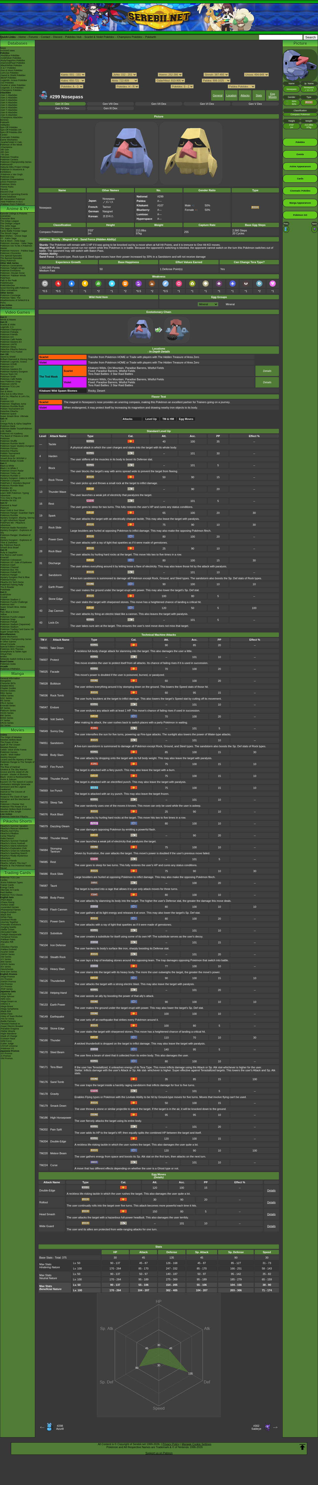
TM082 (43, 838)
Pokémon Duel (7, 456)
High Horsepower (60, 1117)
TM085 (43, 861)
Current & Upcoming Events (14, 194)
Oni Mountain (116, 367)
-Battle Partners (8, 1021)
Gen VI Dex (207, 103)
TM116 (43, 957)
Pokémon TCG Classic (11, 895)
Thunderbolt (57, 980)
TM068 (43, 778)
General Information (10, 678)
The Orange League (10, 223)
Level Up (151, 418)
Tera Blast (56, 1067)
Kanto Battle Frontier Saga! (13, 231)
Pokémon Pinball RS (10, 572)
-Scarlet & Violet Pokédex (12, 85)
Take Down (57, 647)
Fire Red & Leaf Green (11, 555)
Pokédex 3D (6, 488)
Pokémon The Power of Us (13, 806)
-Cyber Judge (7, 1043)
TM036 (43, 695)
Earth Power (56, 586)
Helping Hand (58, 992)
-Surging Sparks (8, 927)
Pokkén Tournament (10, 453)
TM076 (43, 814)
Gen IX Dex (62, 103)
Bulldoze (55, 683)
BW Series (5, 715)
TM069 (43, 790)
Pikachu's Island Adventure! (13, 846)
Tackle (52, 444)
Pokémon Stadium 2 (10, 599)
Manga (17, 673)
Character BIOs (8, 683)
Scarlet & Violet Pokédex (99, 36)
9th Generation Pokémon (12, 199)
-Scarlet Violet (7, 952)
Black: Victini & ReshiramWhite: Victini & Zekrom (15, 778)
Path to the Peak (8, 280)
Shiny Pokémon (8, 260)
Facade (54, 671)
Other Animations (8, 290)
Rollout (43, 1202)
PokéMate (5, 589)
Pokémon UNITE (8, 344)
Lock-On (53, 622)
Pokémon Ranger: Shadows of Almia (15, 536)
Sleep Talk (56, 802)
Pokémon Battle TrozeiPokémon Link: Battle (16, 429)
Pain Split (56, 1129)
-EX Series (5, 966)
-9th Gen (4, 149)
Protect (54, 659)
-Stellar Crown (7, 929)
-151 (2, 944)
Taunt (53, 885)
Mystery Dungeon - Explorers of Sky (16, 531)
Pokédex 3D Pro (8, 490)
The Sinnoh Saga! (9, 233)
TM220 (43, 1153)
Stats (259, 95)
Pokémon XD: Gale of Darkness (16, 562)
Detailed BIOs (7, 686)
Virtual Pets (6, 654)
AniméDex (5, 216)
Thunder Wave (57, 491)
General (217, 95)
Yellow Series (7, 695)
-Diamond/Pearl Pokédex (12, 63)
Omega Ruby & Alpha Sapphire (15, 423)
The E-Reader (7, 587)
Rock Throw (55, 479)
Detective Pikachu (9, 411)
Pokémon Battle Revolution (13, 527)
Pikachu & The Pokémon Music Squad (15, 866)
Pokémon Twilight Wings (12, 268)
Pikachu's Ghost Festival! (12, 843)
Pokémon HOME (8, 364)
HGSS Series (7, 713)
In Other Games (8, 641)
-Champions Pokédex (11, 90)
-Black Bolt (5, 914)
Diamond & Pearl (8, 505)
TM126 (43, 980)
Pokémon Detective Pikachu (14, 816)
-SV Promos (6, 979)
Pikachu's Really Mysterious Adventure (14, 856)
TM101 (43, 921)
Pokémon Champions (11, 329)
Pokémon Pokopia (9, 332)
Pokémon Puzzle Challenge (14, 602)
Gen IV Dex (62, 108)
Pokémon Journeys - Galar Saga (16, 243)
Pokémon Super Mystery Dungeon (17, 446)
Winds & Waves (8, 319)
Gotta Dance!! (7, 838)
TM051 (43, 743)
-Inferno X (5, 1004)
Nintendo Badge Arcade (12, 461)
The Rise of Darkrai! (10, 767)
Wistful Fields (156, 367)
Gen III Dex (110, 108)
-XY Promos (6, 986)
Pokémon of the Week (11, 144)
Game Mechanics (9, 139)
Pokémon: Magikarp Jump (13, 404)
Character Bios (7, 218)
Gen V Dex (255, 103)
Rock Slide (55, 527)
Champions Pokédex (129, 36)
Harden (52, 456)
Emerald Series (8, 705)
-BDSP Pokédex (8, 78)
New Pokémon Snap (10, 381)
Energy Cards (7, 887)
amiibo (3, 656)
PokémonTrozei (8, 579)
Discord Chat (6, 192)
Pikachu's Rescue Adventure (14, 828)
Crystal (3, 597)
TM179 (43, 1105)
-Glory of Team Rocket (11, 1016)
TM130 (43, 992)
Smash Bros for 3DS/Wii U (13, 458)
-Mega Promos (7, 976)
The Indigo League (9, 221)
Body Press (57, 897)
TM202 (43, 1129)
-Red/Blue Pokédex (10, 55)
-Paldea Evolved (8, 949)
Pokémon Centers (9, 159)
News (3, 48)
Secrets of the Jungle (10, 811)
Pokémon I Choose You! (12, 804)
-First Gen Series (8, 971)
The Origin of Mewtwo (11, 737)
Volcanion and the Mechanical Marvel (15, 800)
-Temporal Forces (9, 937)
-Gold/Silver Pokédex (10, 58)
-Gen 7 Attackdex (8, 110)
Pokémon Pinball (8, 622)
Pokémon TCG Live (10, 386)
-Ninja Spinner (7, 996)
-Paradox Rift (6, 942)
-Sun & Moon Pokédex (11, 70)
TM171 (43, 1067)
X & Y (3, 421)
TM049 (43, 731)
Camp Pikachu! (7, 836)
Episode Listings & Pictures (13, 213)
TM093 (43, 909)
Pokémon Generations (11, 265)
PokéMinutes (6, 283)
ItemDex (4, 120)
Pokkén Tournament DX (12, 409)
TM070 (43, 802)
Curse (53, 1165)
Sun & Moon (6, 391)
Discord (57, 36)
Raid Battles (6, 892)
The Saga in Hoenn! (10, 228)
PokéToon (5, 278)
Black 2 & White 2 (9, 468)
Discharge (54, 563)
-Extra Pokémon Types (11, 882)
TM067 (43, 766)
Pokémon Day (7, 177)
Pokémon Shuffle (8, 441)
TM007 (43, 659)
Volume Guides (7, 690)
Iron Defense (58, 945)
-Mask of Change (8, 1036)
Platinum (4, 508)
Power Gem (55, 539)
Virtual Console (7, 644)
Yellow (3, 614)
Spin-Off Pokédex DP (10, 130)
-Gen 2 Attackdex (8, 97)
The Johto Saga (8, 226)
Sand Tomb (57, 1081)
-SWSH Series (7, 954)
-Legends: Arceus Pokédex (13, 80)
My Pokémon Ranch (10, 545)
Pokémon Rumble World (12, 443)
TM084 (43, 850)
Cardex (3, 135)
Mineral (230, 304)
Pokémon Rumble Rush (12, 406)
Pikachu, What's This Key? (13, 863)
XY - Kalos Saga (8, 238)
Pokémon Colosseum (11, 560)
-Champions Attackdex (11, 117)
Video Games (17, 312)
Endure (54, 707)
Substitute (56, 933)
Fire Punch (56, 766)
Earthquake (57, 1016)
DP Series (5, 708)
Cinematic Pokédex (10, 137)
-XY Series (5, 959)
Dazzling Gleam (59, 826)
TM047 (43, 707)
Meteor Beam (58, 1153)
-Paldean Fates (7, 939)
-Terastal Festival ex (10, 1023)
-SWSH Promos (8, 981)
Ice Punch (56, 790)
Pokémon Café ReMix (11, 339)
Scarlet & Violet (7, 324)
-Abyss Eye (6, 994)
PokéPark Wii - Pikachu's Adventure (12, 524)
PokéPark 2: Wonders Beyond (15, 483)
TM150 (43, 1028)
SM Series (5, 725)
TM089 (43, 897)
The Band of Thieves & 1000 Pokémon (14, 437)
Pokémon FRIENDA (10, 669)
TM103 (43, 933)
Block (51, 468)
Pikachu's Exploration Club (13, 848)
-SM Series (5, 957)
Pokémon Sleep (8, 347)
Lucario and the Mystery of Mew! (16, 759)
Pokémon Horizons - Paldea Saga (17, 250)
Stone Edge (55, 598)
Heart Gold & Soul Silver (12, 510)
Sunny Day (57, 731)
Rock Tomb (57, 695)
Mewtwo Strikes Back (11, 740)
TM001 (43, 647)
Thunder (55, 1040)
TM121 (43, 968)
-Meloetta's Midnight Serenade (15, 784)
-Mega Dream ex (8, 1001)
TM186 (43, 1117)
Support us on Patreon (159, 1453)
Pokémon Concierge (10, 295)
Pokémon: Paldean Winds (13, 275)
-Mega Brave (6, 1006)
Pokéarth (150, 36)
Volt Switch (57, 719)
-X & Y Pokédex (8, 68)
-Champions (6, 147)
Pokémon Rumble (9, 515)
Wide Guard (46, 1226)
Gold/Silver (5, 594)
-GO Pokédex (7, 83)
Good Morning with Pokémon (14, 288)
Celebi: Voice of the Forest (13, 749)
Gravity (54, 1093)
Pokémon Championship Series (15, 162)
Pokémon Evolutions (10, 270)
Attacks (245, 95)
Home (22, 36)
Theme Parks (7, 187)
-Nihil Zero (5, 999)
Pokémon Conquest (10, 480)
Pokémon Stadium (9, 627)
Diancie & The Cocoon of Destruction (12, 793)
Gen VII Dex (158, 103)
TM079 (43, 826)
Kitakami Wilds (97, 367)
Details (267, 370)
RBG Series (6, 693)
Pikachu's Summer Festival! (14, 841)
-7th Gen (4, 154)
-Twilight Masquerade (11, 934)
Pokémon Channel (9, 567)
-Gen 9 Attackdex (8, 115)
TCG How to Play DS (10, 498)
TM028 (43, 683)
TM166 (43, 1040)
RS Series (5, 700)
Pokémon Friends (9, 334)
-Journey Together (9, 922)
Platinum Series (8, 710)
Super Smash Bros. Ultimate (14, 416)
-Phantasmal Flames (10, 909)
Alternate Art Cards (9, 890)
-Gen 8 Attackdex (8, 112)
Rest (51, 503)
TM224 (43, 1165)
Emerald (4, 557)
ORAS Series (7, 723)
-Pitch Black (6, 900)
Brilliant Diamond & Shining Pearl (16, 359)
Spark (52, 515)
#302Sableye (256, 1427)
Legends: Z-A (7, 327)
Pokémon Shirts (8, 184)
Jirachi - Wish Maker (10, 754)
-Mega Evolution (8, 912)
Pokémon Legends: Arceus (13, 361)
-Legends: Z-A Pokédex (11, 87)
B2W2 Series (6, 718)
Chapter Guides (8, 688)
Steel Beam (57, 1052)
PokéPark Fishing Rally (11, 584)
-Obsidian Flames (9, 947)
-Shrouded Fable (8, 932)
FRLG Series (6, 703)
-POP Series (6, 989)
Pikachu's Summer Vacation (14, 826)
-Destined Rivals (8, 919)
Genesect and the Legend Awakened (13, 788)
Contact (45, 36)
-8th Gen (4, 152)
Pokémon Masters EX (11, 342)
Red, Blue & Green (9, 612)
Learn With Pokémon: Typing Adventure (14, 494)
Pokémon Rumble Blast (11, 485)
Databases (17, 43)
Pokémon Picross (9, 448)
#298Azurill (60, 1427)
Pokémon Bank (7, 426)
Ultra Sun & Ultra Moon (11, 394)
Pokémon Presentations (12, 179)
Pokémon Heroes (9, 752)
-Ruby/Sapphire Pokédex (12, 60)
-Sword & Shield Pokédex (12, 75)
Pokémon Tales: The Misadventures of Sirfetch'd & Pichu (14, 300)
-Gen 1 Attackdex (8, 95)
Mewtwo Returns (8, 747)
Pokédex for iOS (8, 500)
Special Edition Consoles (12, 646)
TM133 (43, 1004)
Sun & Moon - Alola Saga (12, 241)
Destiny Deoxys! (8, 757)
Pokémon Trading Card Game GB (17, 629)
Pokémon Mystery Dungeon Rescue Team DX (14, 372)
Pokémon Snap (8, 619)
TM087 (43, 885)
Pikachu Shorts (17, 821)
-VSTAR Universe (9, 1046)
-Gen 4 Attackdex (8, 102)
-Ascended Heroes (9, 907)
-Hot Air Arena (7, 1019)
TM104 (43, 945)
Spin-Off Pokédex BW (11, 132)
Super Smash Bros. (10, 632)
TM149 (43, 1016)
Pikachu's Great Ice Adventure (15, 851)
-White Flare (6, 917)
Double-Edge (58, 1141)
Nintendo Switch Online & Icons (15, 659)
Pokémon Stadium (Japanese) (15, 624)
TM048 (43, 719)
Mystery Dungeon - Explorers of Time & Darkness (16, 541)
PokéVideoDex (7, 285)
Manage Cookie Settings (196, 1444)
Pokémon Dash (8, 565)
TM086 (43, 873)
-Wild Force (6, 1041)
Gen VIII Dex (110, 103)
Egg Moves (272, 95)
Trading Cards (17, 873)
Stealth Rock (58, 957)
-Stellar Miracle (7, 1031)
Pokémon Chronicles (10, 253)
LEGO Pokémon (8, 182)
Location (231, 95)
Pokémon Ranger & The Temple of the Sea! (17, 763)
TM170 (43, 1052)
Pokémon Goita (8, 664)
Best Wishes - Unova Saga (13, 236)
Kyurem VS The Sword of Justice (16, 782)
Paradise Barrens (135, 367)
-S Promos (5, 1056)
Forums (33, 36)
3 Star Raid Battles (121, 373)
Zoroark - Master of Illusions (14, 774)
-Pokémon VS (7, 1048)
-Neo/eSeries (6, 969)
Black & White (7, 466)
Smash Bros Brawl (9, 547)
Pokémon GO (7, 337)
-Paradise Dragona (9, 1028)
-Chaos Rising (7, 902)
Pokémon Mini (7, 604)
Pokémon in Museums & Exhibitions (12, 170)
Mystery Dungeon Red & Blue (15, 577)
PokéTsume (6, 307)
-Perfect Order (7, 905)
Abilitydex (5, 125)
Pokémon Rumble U (10, 475)
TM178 (43, 1093)
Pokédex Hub (73, 36)
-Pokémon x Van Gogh (11, 174)
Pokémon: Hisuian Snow (12, 273)
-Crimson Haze (7, 1038)
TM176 (43, 1081)
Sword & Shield (8, 357)
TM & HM (168, 418)
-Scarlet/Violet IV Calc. (11, 142)
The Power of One (9, 742)
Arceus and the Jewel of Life (14, 772)
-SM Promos (6, 984)
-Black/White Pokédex (11, 65)
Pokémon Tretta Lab (10, 473)
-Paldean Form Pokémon (12, 204)
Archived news (7, 50)
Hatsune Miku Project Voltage (14, 167)
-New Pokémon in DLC (11, 201)
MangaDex (5, 681)
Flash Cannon (58, 909)
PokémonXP (6, 164)
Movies (17, 730)
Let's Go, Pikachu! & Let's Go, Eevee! (15, 397)
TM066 (43, 754)
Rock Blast (55, 551)
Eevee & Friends (8, 860)
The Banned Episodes (11, 258)
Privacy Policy (170, 1444)
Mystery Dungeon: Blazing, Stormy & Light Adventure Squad (17, 519)
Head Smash (47, 1214)
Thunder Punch (59, 778)
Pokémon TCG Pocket (11, 352)
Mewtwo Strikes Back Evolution (15, 809)
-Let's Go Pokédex (9, 73)
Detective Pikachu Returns (13, 349)
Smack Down (58, 1105)
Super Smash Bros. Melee (13, 607)
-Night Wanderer (8, 1033)
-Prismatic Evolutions (10, 924)
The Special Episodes (11, 255)
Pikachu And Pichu (9, 831)
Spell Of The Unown (10, 744)
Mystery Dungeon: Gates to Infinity (17, 478)
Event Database (8, 196)
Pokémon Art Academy (11, 433)
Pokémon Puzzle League (12, 617)
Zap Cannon (56, 610)
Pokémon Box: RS (9, 570)
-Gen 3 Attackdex (8, 100)
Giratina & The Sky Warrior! (13, 769)
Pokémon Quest (8, 413)
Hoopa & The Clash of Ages (14, 797)
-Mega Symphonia (9, 1009)
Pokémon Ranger (9, 575)
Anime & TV (17, 209)
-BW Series (6, 962)
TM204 (43, 1141)
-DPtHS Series (7, 964)
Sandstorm (55, 575)
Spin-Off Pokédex (9, 127)
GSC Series (6, 698)
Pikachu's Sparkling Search (13, 853)
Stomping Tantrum (56, 850)
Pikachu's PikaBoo (9, 833)
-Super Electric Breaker (11, 1026)
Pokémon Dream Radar (12, 470)
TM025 (43, 671)
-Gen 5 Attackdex (8, 105)
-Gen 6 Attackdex (8, 107)
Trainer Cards (7, 885)
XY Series (5, 720)
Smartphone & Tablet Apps (13, 651)
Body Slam (56, 754)
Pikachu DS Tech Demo (12, 582)
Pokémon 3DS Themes (11, 649)
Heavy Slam (57, 968)
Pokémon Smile (8, 376)
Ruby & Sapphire (8, 552)
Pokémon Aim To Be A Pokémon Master (16, 247)
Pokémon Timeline (9, 157)
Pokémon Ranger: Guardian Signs (17, 513)
